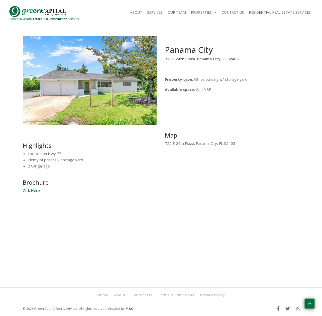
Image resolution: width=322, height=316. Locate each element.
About (136, 12)
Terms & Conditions (176, 294)
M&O (129, 308)
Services (155, 12)
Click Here (31, 190)
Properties (204, 12)
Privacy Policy (212, 294)
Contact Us (233, 12)
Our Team (177, 12)
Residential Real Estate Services (280, 12)
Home (102, 294)
